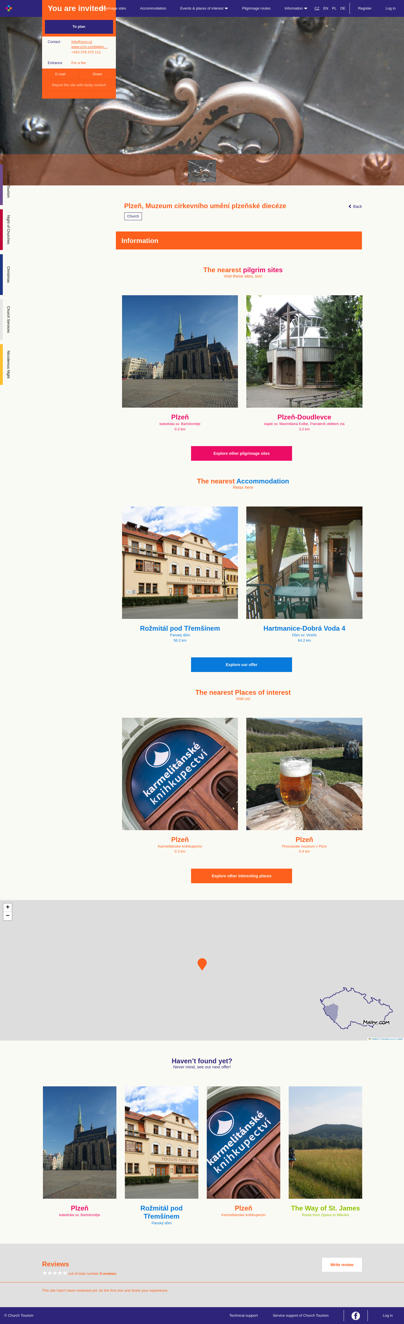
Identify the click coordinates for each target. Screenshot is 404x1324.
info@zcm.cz (81, 42)
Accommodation (153, 8)
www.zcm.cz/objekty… (89, 47)
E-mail (60, 74)
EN (325, 8)
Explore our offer (242, 664)
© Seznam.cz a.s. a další (391, 1039)
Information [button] (295, 8)
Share (97, 74)
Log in (391, 8)
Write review (342, 1264)
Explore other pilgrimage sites (242, 453)
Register (364, 8)
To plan (79, 26)
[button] (202, 964)
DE (342, 8)
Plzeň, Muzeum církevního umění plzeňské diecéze (205, 206)
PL (334, 8)
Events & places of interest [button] (204, 8)
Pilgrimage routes (256, 8)
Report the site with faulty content (79, 85)
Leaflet (373, 1039)
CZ (317, 8)
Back (355, 206)
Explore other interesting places (242, 876)
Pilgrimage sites (113, 8)
